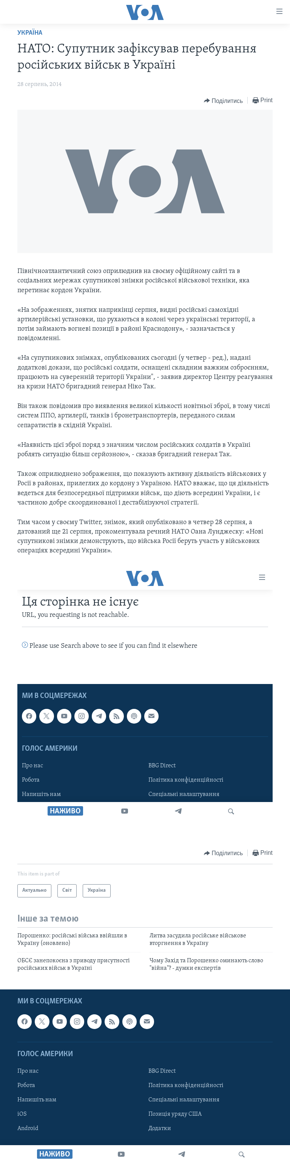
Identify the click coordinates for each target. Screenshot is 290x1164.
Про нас (28, 1071)
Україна (29, 33)
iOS (22, 1114)
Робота (26, 1086)
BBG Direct (162, 1071)
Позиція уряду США (175, 1114)
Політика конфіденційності (186, 1086)
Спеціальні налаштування (183, 1100)
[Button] (223, 101)
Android (28, 1129)
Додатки (159, 1129)
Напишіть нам (36, 1100)
